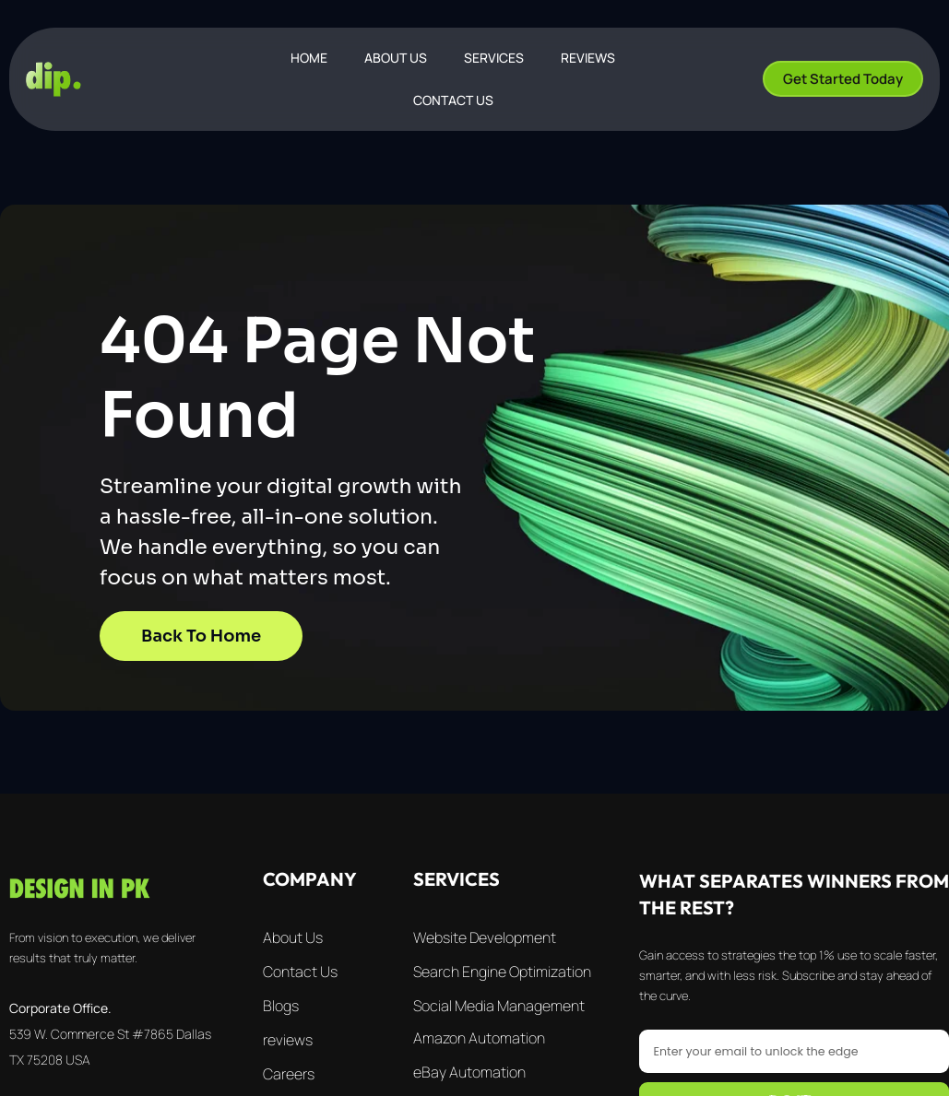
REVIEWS (588, 57)
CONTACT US (453, 100)
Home (309, 57)
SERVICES (494, 57)
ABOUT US (395, 57)
